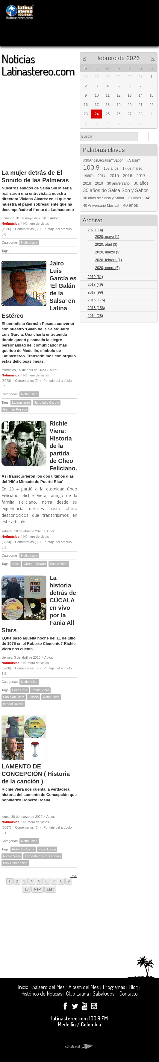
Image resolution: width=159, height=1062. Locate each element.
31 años (134, 198)
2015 (114, 175)
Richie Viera (59, 564)
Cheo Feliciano (35, 564)
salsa (16, 564)
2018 (87, 183)
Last (50, 889)
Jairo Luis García (46, 402)
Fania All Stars (13, 697)
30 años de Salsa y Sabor (103, 198)
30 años (141, 183)
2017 (141, 175)
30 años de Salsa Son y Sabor (115, 190)
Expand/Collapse (150, 231)
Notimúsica (10, 223)
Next (37, 889)
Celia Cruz (19, 690)
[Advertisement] (39, 120)
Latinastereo (21, 402)
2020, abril (106, 244)
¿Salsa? (133, 160)
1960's (88, 176)
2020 (95, 230)
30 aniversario (118, 183)
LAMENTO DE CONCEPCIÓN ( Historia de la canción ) (35, 774)
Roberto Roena (23, 849)
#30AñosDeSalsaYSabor (103, 160)
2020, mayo (107, 237)
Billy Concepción (15, 863)
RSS (71, 876)
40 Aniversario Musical (101, 205)
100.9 (91, 167)
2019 (99, 183)
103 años (111, 168)
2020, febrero (108, 260)
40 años (130, 205)
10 (26, 889)
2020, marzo (108, 252)
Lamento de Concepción (42, 856)
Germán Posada (15, 409)
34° (147, 198)
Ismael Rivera (13, 704)
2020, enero (107, 268)
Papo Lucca (47, 849)
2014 (102, 176)
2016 (127, 175)
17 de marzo (132, 168)
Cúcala (33, 697)
